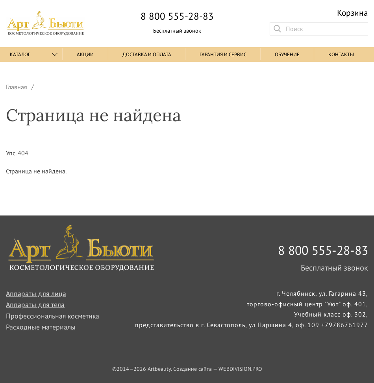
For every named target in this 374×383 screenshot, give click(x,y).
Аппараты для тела (35, 304)
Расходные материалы (41, 326)
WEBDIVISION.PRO (240, 368)
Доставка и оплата (146, 54)
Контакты (341, 54)
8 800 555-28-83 (177, 16)
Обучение (287, 54)
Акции (85, 54)
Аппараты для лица (36, 293)
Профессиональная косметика (52, 315)
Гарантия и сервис (223, 54)
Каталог (20, 54)
